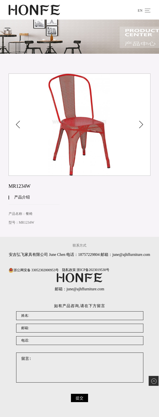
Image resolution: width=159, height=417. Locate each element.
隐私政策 (69, 270)
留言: (80, 368)
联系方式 (79, 245)
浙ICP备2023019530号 (93, 270)
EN (140, 10)
